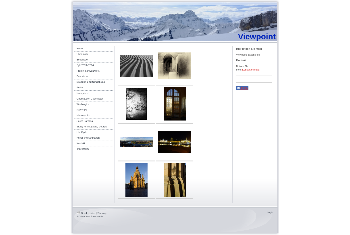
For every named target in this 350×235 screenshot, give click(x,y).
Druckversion (86, 213)
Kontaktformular (250, 69)
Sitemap (101, 213)
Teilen (242, 88)
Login (270, 212)
